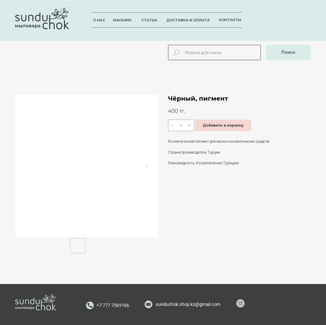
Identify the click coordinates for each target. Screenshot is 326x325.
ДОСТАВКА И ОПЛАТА (188, 20)
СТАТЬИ (149, 20)
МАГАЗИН (122, 20)
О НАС (99, 20)
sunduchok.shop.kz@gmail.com (188, 304)
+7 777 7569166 (113, 305)
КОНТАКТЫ (230, 20)
